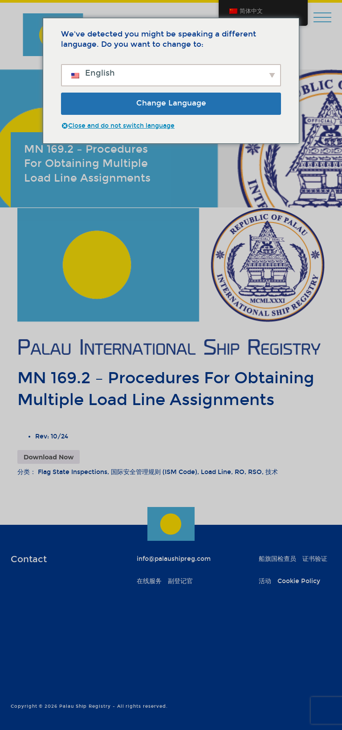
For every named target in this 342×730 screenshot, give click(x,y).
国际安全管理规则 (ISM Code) (154, 472)
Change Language (171, 103)
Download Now (48, 457)
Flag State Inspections (72, 472)
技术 (271, 472)
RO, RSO (248, 472)
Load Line (216, 472)
